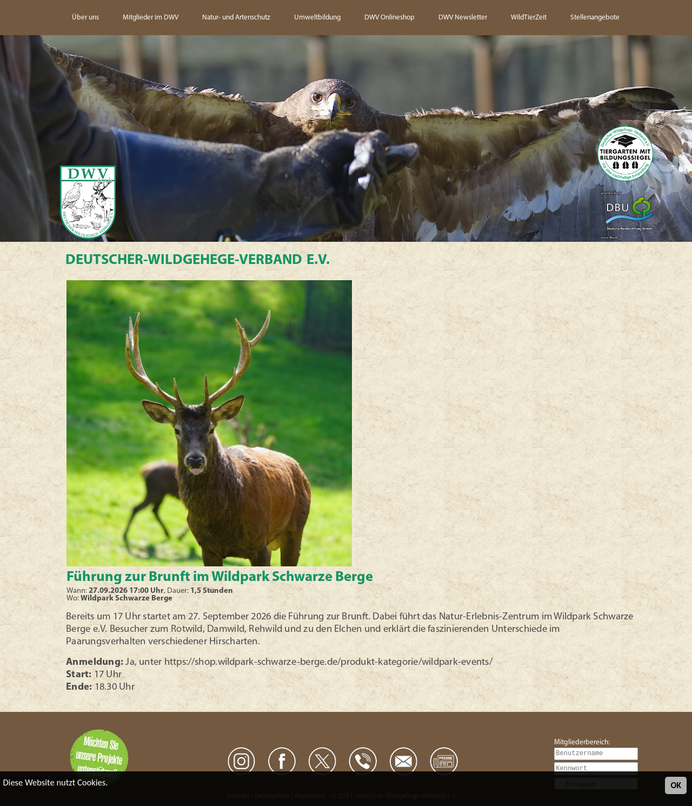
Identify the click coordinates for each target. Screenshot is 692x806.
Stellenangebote (595, 17)
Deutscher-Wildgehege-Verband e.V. (197, 260)
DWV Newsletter (462, 17)
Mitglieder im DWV (150, 17)
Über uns (85, 17)
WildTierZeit (529, 17)
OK (675, 785)
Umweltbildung (317, 17)
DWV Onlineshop (389, 17)
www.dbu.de (609, 238)
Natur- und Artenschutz (236, 17)
